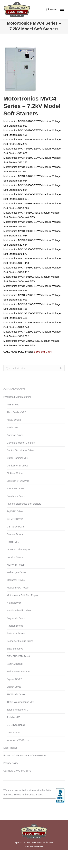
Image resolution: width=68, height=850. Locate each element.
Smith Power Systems (18, 671)
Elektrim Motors (15, 473)
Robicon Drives (15, 625)
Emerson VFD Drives (18, 480)
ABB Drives (13, 404)
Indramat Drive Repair (18, 549)
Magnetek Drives (16, 580)
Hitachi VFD (13, 542)
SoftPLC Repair (15, 664)
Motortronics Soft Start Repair (22, 595)
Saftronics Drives (16, 633)
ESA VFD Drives (15, 488)
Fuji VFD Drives (15, 511)
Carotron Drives (15, 435)
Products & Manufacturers (17, 397)
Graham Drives (15, 534)
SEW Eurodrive (15, 648)
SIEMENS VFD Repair (19, 656)
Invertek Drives (15, 557)
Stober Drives (14, 686)
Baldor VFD (13, 427)
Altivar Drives (14, 419)
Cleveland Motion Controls (21, 442)
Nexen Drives (14, 603)
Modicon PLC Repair (18, 587)
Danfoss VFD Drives (17, 465)
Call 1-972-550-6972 (14, 389)
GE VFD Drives (15, 519)
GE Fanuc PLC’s (15, 526)
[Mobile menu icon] (62, 9)
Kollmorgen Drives (16, 572)
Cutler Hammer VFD (17, 458)
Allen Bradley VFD (16, 412)
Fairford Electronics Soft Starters (24, 503)
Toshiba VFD (13, 717)
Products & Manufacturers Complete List (24, 755)
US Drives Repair (16, 725)
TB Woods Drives (16, 694)
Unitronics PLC (15, 732)
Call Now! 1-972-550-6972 (17, 770)
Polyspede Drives (16, 618)
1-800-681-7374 (43, 351)
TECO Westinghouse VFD (20, 702)
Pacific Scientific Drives (19, 610)
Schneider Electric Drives (20, 641)
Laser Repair (10, 747)
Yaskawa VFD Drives (18, 740)
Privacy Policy (10, 763)
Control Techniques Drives (20, 450)
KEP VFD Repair (16, 564)
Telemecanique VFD (17, 709)
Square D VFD (14, 679)
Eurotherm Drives (16, 496)
